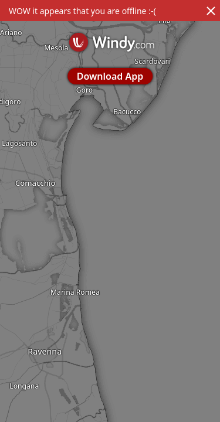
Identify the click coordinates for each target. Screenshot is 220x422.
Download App (110, 76)
